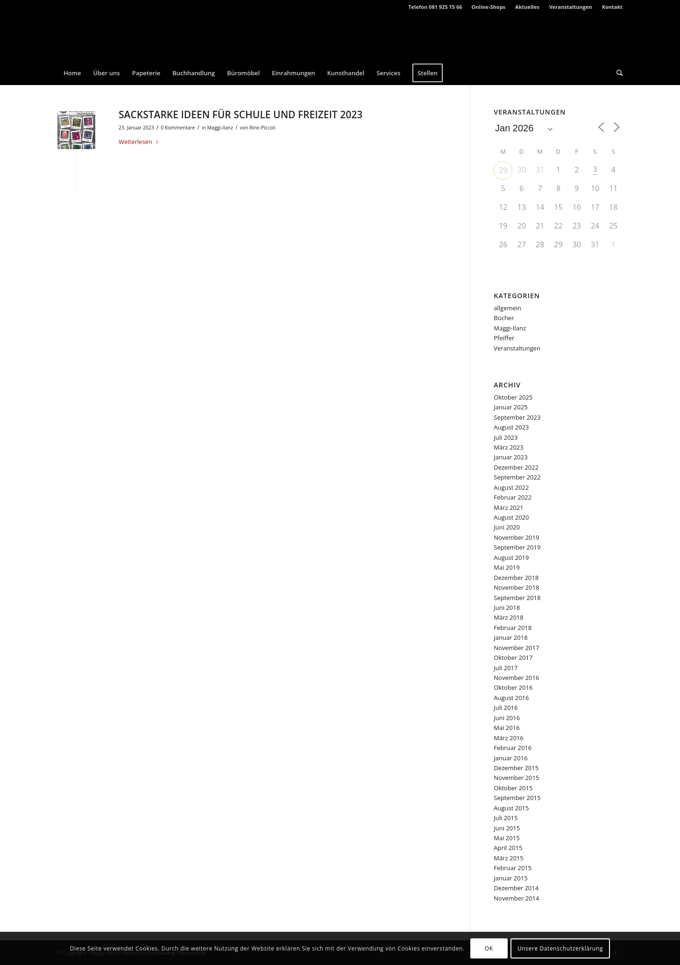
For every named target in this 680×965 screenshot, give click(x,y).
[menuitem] (489, 7)
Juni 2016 (507, 718)
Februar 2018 (512, 627)
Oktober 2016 (513, 687)
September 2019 (517, 547)
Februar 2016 (512, 747)
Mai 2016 (506, 727)
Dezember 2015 (516, 768)
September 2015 (517, 797)
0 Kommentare (178, 127)
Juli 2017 (505, 668)
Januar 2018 (510, 637)
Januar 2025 (510, 407)
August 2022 (511, 487)
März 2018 (508, 617)
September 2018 (517, 597)
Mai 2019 (506, 567)
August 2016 (511, 697)
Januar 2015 (510, 878)
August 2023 (511, 427)
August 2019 (511, 557)
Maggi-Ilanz (220, 127)
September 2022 (517, 477)
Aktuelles (527, 6)
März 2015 (508, 858)
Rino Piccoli (262, 127)
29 (503, 170)
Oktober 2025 (513, 397)
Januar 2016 (510, 758)
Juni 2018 (507, 607)
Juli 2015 (505, 818)
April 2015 (508, 847)
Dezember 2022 (516, 467)
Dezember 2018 (516, 577)
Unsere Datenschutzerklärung (560, 948)
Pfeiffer (504, 338)
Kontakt (612, 6)
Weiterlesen (140, 141)
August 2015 (511, 808)
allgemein (507, 308)
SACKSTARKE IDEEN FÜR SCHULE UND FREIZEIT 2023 (240, 114)
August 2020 (511, 517)
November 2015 (516, 777)
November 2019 (516, 537)
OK (489, 948)
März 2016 (508, 738)
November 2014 (516, 898)
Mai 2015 (506, 838)
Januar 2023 (510, 457)
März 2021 (508, 507)
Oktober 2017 (513, 657)
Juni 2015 (507, 828)
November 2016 (516, 677)
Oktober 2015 (513, 788)
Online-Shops (489, 6)
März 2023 (508, 447)
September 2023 (517, 417)
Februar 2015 (512, 868)
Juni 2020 (507, 527)
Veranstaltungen (570, 6)
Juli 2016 (505, 707)
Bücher (504, 318)
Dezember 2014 (516, 888)
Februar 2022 (512, 497)
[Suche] (616, 73)
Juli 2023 (505, 437)
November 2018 (516, 587)
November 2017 (516, 647)
